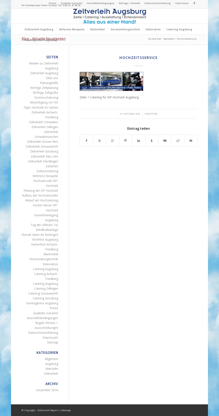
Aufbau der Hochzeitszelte (40, 195)
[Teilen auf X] (99, 140)
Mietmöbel (50, 254)
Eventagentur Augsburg (42, 303)
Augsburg (51, 364)
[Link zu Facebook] (194, 3)
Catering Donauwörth (43, 293)
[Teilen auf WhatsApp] (112, 140)
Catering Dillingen (46, 288)
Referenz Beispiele (45, 176)
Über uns (52, 78)
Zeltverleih (51, 373)
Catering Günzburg (45, 298)
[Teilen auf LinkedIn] (138, 140)
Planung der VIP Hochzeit (41, 190)
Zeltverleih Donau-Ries (42, 142)
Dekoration (50, 264)
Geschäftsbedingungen (100, 3)
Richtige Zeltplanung (44, 88)
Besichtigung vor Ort (44, 102)
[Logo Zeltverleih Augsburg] (109, 16)
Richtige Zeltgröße (45, 93)
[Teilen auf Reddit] (177, 140)
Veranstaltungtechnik (43, 259)
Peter (153, 113)
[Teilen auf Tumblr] (151, 140)
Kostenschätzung (46, 97)
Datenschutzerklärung (158, 3)
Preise (52, 3)
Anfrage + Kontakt (129, 3)
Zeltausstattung (47, 171)
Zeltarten (52, 166)
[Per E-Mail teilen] (190, 140)
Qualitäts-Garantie (71, 3)
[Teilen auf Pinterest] (125, 140)
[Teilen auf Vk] (164, 140)
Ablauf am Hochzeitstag (41, 200)
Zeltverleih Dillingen (44, 127)
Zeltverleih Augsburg (44, 73)
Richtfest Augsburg (45, 239)
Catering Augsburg (45, 269)
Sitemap (52, 342)
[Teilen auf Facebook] (86, 140)
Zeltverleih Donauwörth (42, 146)
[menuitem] (53, 3)
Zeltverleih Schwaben (43, 122)
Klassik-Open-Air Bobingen (40, 235)
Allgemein (51, 359)
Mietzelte (51, 369)
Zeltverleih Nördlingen (43, 161)
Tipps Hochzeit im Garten (40, 107)
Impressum (182, 3)
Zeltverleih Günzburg (44, 151)
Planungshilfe (49, 83)
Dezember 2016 (47, 390)
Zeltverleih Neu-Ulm (44, 156)
